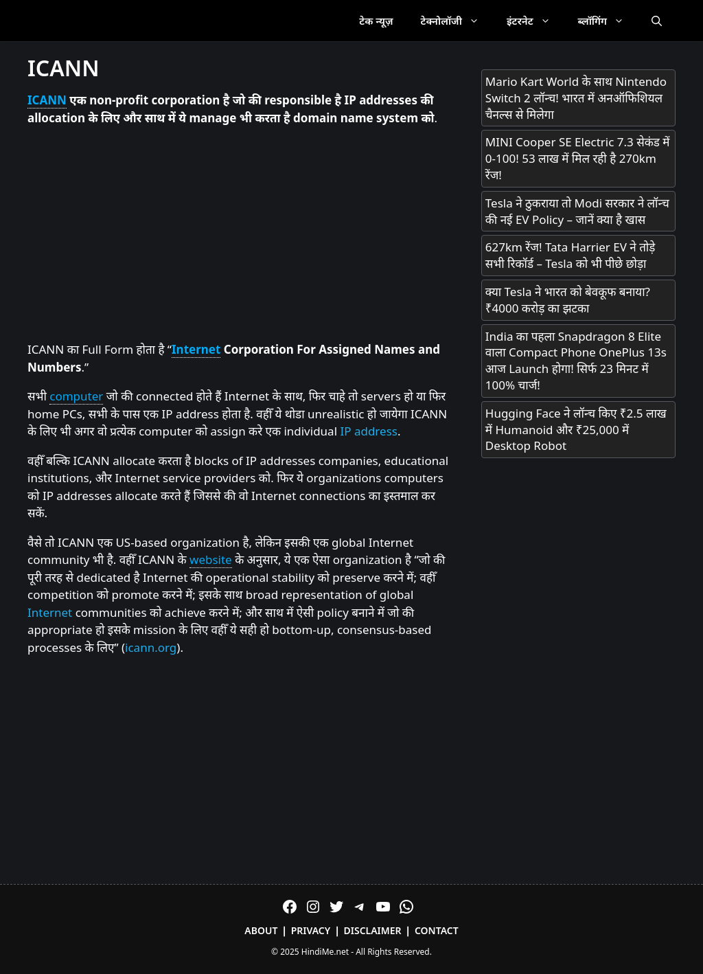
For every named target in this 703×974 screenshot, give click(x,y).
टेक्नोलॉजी (457, 20)
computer (76, 396)
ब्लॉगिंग (608, 20)
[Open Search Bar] (657, 20)
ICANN (47, 100)
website (210, 559)
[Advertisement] (240, 234)
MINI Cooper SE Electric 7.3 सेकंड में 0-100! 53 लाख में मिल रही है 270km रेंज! (577, 158)
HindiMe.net (325, 952)
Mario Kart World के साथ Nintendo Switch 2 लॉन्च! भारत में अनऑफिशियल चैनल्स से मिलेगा (576, 97)
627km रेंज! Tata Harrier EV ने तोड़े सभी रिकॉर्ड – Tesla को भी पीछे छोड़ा (570, 255)
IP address (368, 431)
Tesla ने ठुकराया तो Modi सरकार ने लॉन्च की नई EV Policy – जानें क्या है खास (577, 211)
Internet (196, 349)
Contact (437, 930)
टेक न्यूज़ (376, 20)
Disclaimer (373, 930)
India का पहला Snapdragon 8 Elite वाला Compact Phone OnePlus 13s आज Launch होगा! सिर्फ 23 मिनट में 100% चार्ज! (576, 360)
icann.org (150, 647)
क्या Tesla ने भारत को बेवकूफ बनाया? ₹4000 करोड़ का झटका (567, 300)
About (260, 930)
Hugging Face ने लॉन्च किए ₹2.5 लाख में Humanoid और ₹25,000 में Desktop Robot (576, 429)
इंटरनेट (535, 20)
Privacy (311, 930)
